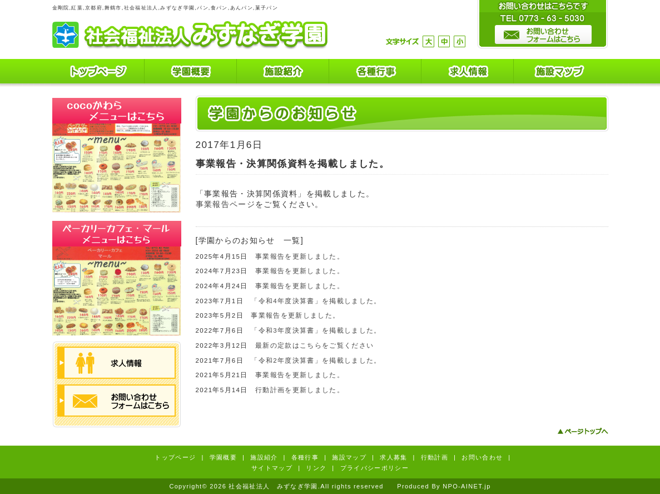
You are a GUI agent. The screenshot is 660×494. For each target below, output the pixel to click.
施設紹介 (283, 73)
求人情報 (467, 73)
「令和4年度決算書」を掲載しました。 (316, 301)
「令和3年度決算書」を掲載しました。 (316, 330)
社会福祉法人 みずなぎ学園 (189, 35)
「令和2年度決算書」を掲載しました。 (316, 360)
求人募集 (393, 457)
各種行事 (375, 73)
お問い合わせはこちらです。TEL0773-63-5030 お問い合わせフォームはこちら (542, 25)
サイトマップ (271, 468)
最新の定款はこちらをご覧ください (314, 345)
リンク (316, 468)
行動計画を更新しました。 (299, 390)
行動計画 (434, 457)
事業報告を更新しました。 (299, 256)
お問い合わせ (482, 457)
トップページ (98, 73)
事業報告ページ (225, 204)
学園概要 (191, 73)
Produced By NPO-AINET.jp (443, 486)
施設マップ (560, 73)
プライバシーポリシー (374, 468)
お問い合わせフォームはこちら (116, 400)
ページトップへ (582, 431)
